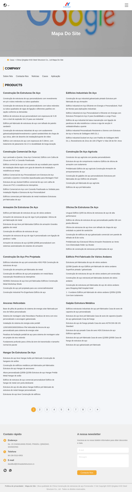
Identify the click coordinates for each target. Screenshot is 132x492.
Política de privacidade (14, 486)
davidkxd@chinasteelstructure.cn (21, 464)
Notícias (35, 76)
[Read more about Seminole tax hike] (90, 409)
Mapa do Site (30, 486)
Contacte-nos (22, 76)
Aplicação (55, 76)
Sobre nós (8, 76)
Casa (12, 60)
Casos (45, 76)
